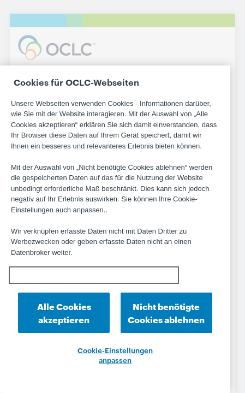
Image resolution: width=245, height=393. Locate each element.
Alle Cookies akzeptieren (64, 312)
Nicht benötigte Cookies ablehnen (166, 312)
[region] (115, 229)
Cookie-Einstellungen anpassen (115, 355)
